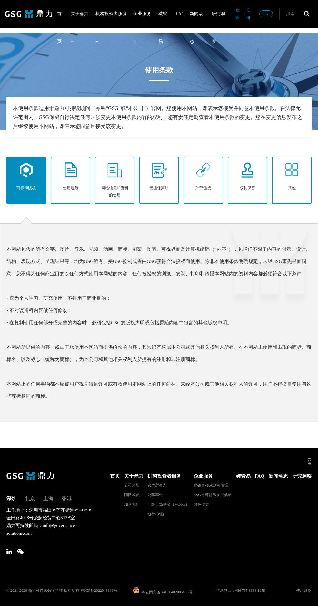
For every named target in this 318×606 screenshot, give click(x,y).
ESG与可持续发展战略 (213, 495)
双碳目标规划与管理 (211, 485)
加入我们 (132, 504)
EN (266, 14)
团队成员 (132, 495)
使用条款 (304, 590)
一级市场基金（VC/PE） (168, 504)
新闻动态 (196, 19)
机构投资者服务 (111, 19)
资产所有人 (157, 485)
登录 (237, 14)
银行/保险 (155, 514)
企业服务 (142, 19)
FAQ (180, 13)
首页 (59, 19)
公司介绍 (132, 485)
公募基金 (155, 495)
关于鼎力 (80, 19)
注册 (248, 14)
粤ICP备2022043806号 (98, 590)
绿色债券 (201, 504)
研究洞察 (218, 19)
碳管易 (162, 19)
